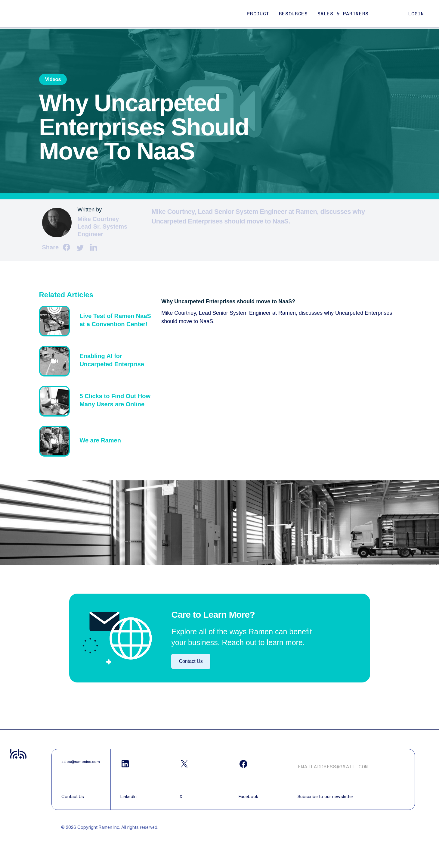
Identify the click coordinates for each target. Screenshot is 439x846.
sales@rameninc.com (80, 761)
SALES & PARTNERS (343, 14)
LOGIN (416, 14)
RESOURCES (293, 14)
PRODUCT (258, 14)
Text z (97, 321)
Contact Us (190, 661)
